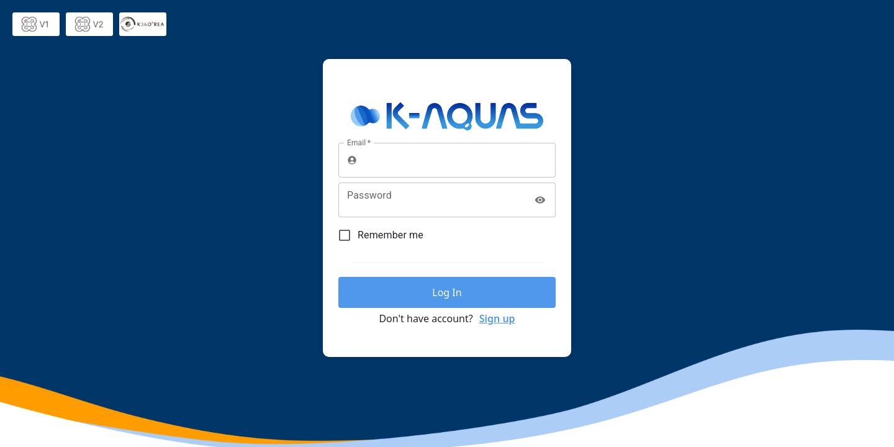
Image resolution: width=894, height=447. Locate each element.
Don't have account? (425, 318)
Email (359, 142)
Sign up (497, 318)
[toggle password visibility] (540, 200)
